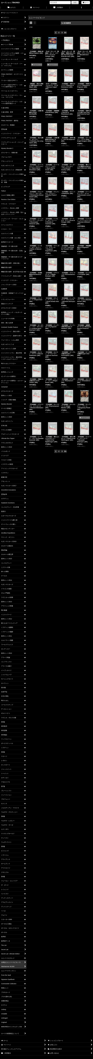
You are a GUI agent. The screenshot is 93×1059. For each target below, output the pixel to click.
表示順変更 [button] (66, 23)
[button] (81, 7)
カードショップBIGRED (10, 3)
